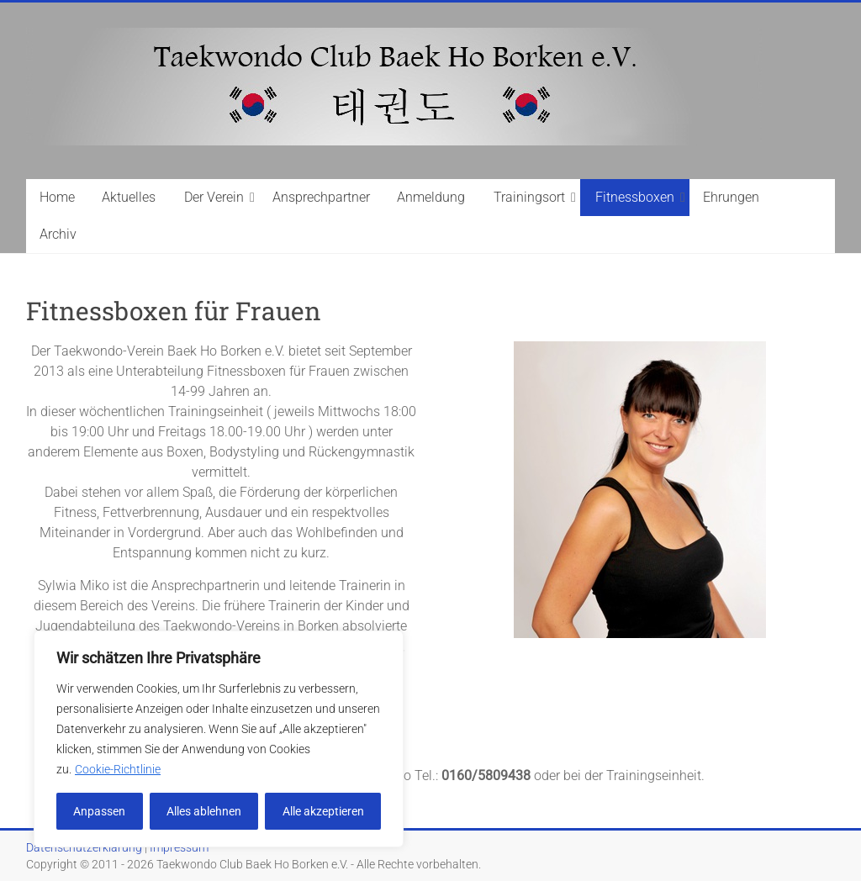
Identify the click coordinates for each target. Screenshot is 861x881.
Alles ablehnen (203, 811)
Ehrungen (731, 197)
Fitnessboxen (634, 197)
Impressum (179, 847)
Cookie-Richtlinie (118, 769)
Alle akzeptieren (323, 811)
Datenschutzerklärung (84, 847)
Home (57, 197)
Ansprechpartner (321, 197)
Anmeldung (431, 197)
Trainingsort (529, 197)
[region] (219, 738)
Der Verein (214, 197)
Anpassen (99, 811)
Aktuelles (129, 197)
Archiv (58, 234)
